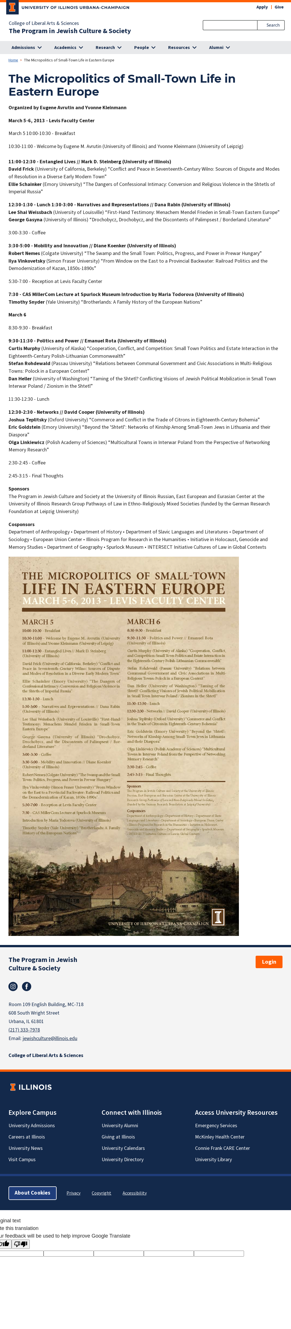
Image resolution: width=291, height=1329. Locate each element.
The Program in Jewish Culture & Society (70, 31)
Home (13, 60)
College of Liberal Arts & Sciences (44, 23)
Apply (262, 7)
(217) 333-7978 (24, 1030)
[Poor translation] (21, 1244)
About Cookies (32, 1193)
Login (269, 962)
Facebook (26, 986)
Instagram (13, 986)
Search (273, 25)
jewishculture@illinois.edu (50, 1038)
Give (279, 7)
